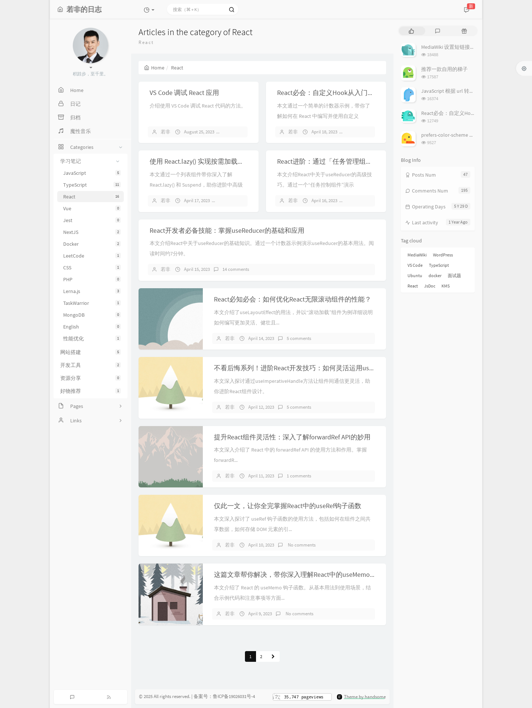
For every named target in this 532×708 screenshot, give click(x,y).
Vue (92, 208)
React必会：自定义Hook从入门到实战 (332, 92)
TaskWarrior (92, 303)
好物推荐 (90, 391)
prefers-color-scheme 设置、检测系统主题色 (471, 135)
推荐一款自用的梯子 (444, 69)
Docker (92, 244)
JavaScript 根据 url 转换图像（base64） (466, 91)
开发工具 (90, 365)
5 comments (299, 338)
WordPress (443, 255)
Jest (92, 220)
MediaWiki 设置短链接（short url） (460, 47)
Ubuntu (414, 275)
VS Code (415, 265)
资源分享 (90, 378)
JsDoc (429, 286)
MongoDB (92, 315)
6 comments (239, 132)
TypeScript (92, 184)
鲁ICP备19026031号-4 (234, 696)
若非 (165, 132)
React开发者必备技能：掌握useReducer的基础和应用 (227, 230)
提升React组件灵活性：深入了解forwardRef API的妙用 (292, 437)
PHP (92, 279)
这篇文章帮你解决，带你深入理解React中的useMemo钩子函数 (305, 574)
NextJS (92, 232)
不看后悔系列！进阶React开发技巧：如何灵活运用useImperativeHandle (318, 368)
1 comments (299, 476)
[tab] (411, 31)
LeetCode (92, 255)
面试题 (454, 275)
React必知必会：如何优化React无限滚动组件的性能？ (292, 299)
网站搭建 (90, 352)
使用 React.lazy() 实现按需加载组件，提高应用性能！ (227, 161)
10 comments (235, 200)
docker (435, 275)
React (92, 196)
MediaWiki (417, 255)
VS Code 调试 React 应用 (184, 92)
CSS (92, 267)
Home (154, 67)
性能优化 (92, 338)
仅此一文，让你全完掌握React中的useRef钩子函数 (287, 505)
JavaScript (92, 173)
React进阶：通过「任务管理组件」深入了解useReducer (358, 161)
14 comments (363, 132)
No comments (301, 545)
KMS (445, 286)
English (92, 326)
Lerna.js (92, 291)
